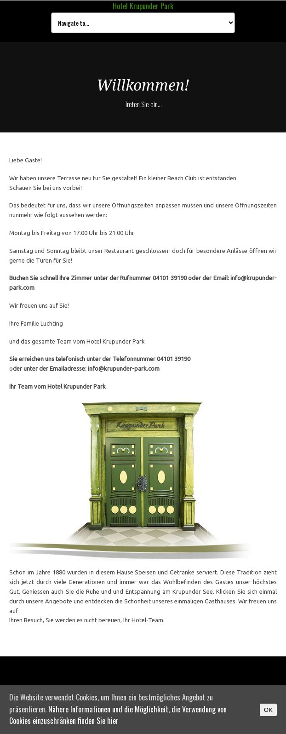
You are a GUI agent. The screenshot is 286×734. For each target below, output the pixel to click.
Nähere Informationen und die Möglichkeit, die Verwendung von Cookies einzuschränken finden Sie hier (118, 715)
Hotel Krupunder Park (143, 5)
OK (268, 709)
